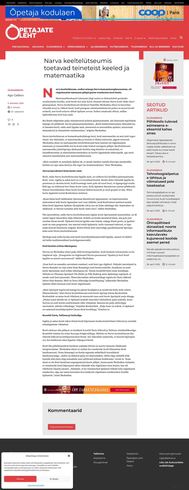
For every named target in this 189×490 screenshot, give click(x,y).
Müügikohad (101, 462)
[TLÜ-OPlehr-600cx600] (163, 73)
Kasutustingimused (36, 485)
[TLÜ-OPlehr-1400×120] (89, 390)
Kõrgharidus (76, 46)
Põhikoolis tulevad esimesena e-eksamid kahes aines (162, 127)
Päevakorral (21, 46)
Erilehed (117, 38)
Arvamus (38, 46)
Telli (127, 38)
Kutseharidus (119, 46)
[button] (69, 455)
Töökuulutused (82, 38)
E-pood (139, 38)
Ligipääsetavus (167, 458)
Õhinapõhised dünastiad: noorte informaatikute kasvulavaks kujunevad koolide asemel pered (162, 232)
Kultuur (178, 46)
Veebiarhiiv (132, 453)
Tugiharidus (139, 46)
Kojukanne (99, 458)
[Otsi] (181, 37)
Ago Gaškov (16, 95)
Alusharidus (99, 46)
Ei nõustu (54, 479)
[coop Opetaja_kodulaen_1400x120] (94, 13)
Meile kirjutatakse (158, 38)
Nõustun (20, 479)
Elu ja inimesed (160, 46)
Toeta (173, 38)
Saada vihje (104, 38)
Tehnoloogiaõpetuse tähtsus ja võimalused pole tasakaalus (163, 179)
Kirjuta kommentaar (61, 427)
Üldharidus (54, 46)
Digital (178, 486)
